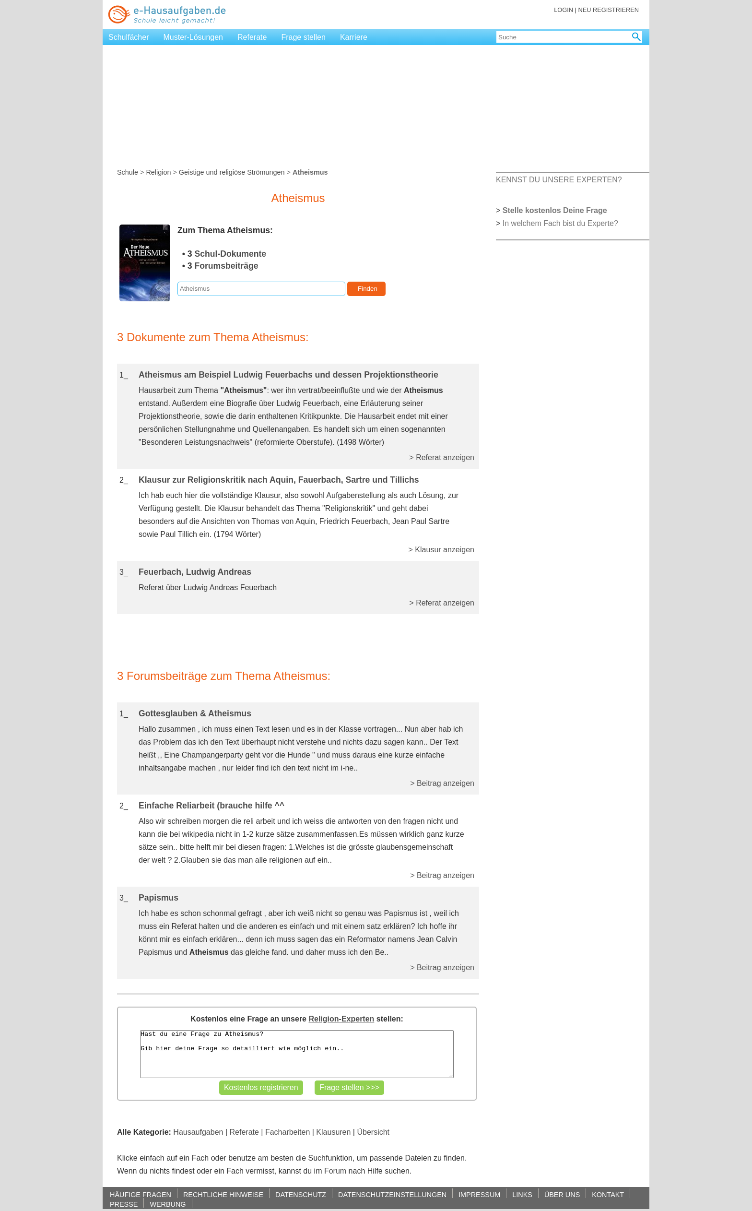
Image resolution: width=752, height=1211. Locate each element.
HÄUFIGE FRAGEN (140, 1194)
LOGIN (563, 9)
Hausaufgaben (198, 1132)
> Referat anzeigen (441, 457)
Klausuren (333, 1132)
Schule (127, 172)
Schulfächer (128, 37)
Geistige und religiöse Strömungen (232, 172)
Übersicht (373, 1132)
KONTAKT (608, 1194)
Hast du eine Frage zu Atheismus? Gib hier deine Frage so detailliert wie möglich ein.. (296, 1054)
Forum (335, 1171)
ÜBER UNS (562, 1194)
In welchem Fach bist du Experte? (560, 223)
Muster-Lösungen (193, 37)
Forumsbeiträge (226, 266)
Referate (252, 37)
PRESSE (124, 1204)
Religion (158, 172)
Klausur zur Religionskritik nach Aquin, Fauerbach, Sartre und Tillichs (279, 480)
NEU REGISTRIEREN (608, 9)
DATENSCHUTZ (300, 1194)
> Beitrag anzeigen (442, 783)
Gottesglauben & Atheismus (195, 713)
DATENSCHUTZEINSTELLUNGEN (392, 1194)
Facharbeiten (287, 1132)
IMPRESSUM (479, 1194)
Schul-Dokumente (231, 254)
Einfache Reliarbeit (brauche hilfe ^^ (211, 805)
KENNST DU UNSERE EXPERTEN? (559, 180)
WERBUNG (168, 1204)
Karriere (353, 37)
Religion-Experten (341, 1019)
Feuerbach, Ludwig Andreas (195, 572)
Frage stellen (303, 37)
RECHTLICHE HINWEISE (223, 1194)
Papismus (158, 897)
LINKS (522, 1194)
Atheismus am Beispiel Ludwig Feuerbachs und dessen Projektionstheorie (288, 375)
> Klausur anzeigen (441, 550)
